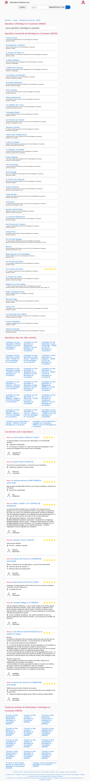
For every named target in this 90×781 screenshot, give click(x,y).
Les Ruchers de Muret (14, 261)
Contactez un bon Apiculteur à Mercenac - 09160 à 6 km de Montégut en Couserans (31, 399)
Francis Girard (11, 37)
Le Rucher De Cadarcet (15, 179)
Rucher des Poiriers (21, 559)
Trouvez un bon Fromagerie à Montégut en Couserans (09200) (12, 743)
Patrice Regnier (12, 157)
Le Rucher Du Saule (14, 276)
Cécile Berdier (11, 194)
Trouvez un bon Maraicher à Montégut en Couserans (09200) (30, 754)
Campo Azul (10, 231)
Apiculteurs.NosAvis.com (19, 2)
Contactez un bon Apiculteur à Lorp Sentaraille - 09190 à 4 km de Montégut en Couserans (49, 346)
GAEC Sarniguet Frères (15, 291)
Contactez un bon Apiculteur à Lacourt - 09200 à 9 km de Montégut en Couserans (17, 423)
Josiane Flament (12, 187)
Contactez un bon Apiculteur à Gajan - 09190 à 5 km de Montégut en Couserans (13, 372)
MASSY (31, 540)
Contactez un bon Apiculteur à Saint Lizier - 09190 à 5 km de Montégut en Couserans (13, 358)
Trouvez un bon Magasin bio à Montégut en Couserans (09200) (48, 731)
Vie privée (52, 772)
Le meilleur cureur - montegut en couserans (15, 774)
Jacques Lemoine (13, 127)
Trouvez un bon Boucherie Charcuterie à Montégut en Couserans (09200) (48, 719)
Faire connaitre (45, 772)
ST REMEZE (34, 603)
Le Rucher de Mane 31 (15, 52)
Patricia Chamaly (12, 329)
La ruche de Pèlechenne (15, 216)
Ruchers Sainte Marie (14, 209)
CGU (57, 772)
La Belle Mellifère (12, 60)
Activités (22, 7)
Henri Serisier (18, 437)
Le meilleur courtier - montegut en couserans (17, 778)
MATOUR (29, 462)
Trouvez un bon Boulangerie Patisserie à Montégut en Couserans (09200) (12, 719)
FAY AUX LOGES (32, 582)
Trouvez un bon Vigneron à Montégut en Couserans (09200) (30, 743)
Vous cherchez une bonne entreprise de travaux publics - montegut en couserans (46, 774)
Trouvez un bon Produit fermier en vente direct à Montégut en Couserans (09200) (15, 765)
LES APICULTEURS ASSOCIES (25, 632)
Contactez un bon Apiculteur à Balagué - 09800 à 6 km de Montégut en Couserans (13, 398)
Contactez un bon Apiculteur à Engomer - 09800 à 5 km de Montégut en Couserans (49, 359)
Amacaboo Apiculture (14, 82)
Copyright (61, 772)
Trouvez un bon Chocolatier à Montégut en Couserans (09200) (48, 743)
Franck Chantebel (13, 321)
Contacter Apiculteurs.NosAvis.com (32, 772)
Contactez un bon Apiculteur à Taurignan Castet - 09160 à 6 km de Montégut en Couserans (31, 386)
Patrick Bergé (11, 172)
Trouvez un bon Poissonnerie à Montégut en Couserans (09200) (12, 754)
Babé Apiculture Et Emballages (18, 254)
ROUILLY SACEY (33, 437)
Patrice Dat (10, 306)
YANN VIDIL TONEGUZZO (16, 134)
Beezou (9, 246)
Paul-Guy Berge (12, 164)
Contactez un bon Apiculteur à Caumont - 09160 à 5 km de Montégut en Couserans (49, 373)
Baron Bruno (18, 582)
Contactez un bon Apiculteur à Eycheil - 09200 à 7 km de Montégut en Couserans (13, 413)
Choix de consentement (70, 772)
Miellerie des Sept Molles (15, 284)
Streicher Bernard (20, 480)
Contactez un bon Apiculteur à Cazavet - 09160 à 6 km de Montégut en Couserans (13, 385)
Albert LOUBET (19, 503)
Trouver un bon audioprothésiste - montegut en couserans (49, 776)
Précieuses (10, 202)
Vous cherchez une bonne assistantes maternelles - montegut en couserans (47, 778)
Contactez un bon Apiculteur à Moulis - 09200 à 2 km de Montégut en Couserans (13, 345)
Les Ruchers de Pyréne (15, 120)
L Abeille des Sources (14, 67)
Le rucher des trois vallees (16, 314)
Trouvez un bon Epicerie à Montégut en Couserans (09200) (12, 731)
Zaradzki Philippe (20, 603)
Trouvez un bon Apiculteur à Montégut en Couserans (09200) (48, 754)
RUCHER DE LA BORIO (15, 45)
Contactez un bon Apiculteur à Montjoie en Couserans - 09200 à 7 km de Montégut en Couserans (49, 400)
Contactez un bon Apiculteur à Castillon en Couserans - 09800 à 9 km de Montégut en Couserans (44, 423)
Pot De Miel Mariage (14, 239)
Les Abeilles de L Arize (15, 105)
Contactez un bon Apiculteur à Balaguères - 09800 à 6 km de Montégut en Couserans (49, 386)
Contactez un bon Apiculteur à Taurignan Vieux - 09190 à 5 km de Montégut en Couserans (31, 373)
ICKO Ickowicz (11, 90)
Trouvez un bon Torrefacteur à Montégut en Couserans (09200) (44, 764)
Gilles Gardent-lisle (13, 97)
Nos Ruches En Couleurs (16, 224)
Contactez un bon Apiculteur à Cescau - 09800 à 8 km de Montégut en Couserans (31, 413)
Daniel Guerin (18, 462)
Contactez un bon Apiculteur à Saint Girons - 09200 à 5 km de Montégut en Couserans (31, 358)
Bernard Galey (11, 299)
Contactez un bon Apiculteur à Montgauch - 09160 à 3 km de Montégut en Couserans (31, 346)
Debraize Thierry (19, 540)
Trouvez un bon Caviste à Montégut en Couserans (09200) (30, 731)
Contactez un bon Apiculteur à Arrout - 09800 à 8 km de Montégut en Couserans (49, 413)
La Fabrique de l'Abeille (15, 149)
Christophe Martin (13, 112)
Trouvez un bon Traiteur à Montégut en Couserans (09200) (30, 718)
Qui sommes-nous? (18, 772)
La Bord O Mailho (13, 142)
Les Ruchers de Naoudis (15, 75)
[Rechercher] (68, 7)
